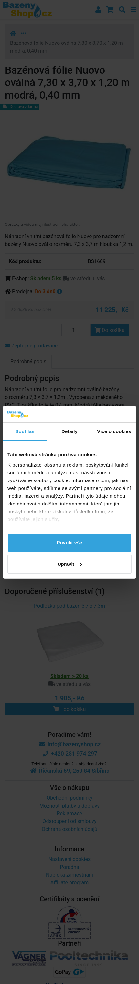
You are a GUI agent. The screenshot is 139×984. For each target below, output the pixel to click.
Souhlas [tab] (24, 431)
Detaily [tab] (69, 431)
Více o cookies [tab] (114, 431)
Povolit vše (69, 542)
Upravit (70, 564)
